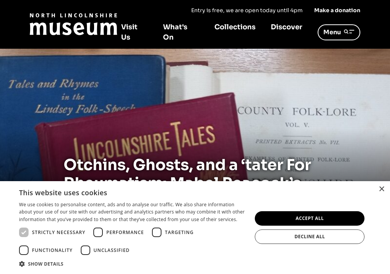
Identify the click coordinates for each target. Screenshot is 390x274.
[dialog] (195, 227)
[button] (132, 263)
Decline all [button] (309, 236)
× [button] (381, 189)
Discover (286, 27)
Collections (235, 27)
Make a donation (337, 10)
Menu (339, 32)
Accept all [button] (310, 218)
